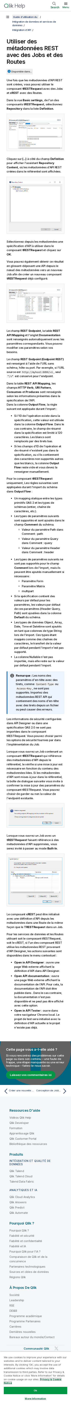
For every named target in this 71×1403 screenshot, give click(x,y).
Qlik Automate (18, 1212)
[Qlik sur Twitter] (56, 1348)
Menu (65, 7)
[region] (35, 1377)
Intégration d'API (21, 29)
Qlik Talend (16, 1171)
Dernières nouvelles (22, 1331)
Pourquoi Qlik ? (19, 1230)
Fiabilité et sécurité (21, 1235)
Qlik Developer (19, 1122)
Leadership (16, 1300)
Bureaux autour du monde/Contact (32, 1337)
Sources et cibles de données (29, 1271)
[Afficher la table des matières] (7, 17)
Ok (35, 1390)
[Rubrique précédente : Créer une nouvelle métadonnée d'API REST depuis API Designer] (19, 1091)
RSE (11, 1305)
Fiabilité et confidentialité (25, 1241)
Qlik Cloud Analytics (22, 1197)
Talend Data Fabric (21, 1181)
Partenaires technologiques (27, 1266)
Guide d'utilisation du (25, 16)
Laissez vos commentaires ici (30, 1075)
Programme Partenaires (25, 1321)
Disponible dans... (21, 71)
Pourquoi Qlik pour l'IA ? (25, 1251)
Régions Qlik (17, 1277)
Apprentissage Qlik (21, 1133)
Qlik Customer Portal (22, 1138)
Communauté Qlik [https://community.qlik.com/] (36, 1348)
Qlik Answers (18, 1202)
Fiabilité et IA (17, 1246)
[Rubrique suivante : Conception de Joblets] (52, 1091)
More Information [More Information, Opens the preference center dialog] (35, 1398)
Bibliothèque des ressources (28, 1143)
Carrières (15, 1326)
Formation (15, 1128)
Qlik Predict (16, 1207)
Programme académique (25, 1316)
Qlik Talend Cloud (20, 1176)
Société (14, 1295)
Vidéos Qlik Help (20, 1117)
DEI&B (13, 1310)
